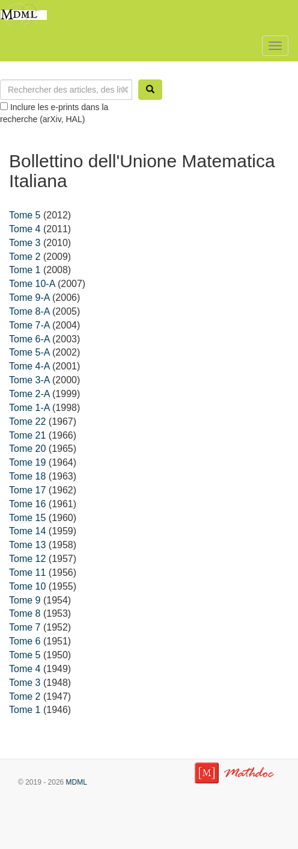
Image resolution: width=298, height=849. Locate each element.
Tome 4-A (29, 366)
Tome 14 (27, 531)
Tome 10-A (32, 284)
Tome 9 (24, 600)
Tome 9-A (29, 297)
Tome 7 (24, 627)
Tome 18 (27, 476)
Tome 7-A (29, 325)
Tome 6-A (29, 339)
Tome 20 (27, 448)
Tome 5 (24, 215)
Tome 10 (27, 586)
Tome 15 (27, 518)
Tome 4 (24, 229)
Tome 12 (27, 559)
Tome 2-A (29, 394)
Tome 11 (27, 572)
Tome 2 (24, 257)
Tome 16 (27, 504)
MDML (76, 782)
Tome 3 (24, 243)
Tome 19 (27, 462)
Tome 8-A (29, 311)
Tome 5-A (29, 352)
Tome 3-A (29, 380)
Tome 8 (24, 613)
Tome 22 (27, 421)
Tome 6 (24, 641)
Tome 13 (27, 545)
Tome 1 (24, 270)
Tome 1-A (29, 408)
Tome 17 (27, 490)
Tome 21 (27, 435)
